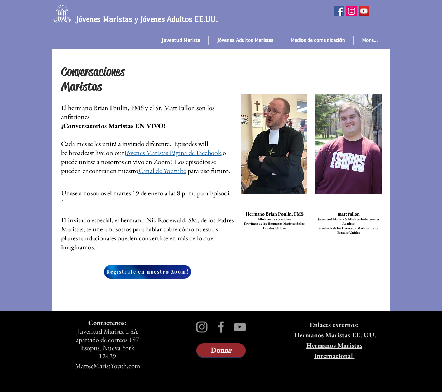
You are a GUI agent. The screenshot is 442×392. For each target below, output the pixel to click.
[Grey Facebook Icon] (220, 326)
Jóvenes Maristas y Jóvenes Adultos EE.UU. (147, 19)
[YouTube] (364, 11)
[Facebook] (339, 11)
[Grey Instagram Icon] (201, 326)
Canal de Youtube (162, 170)
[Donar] (221, 350)
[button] (180, 40)
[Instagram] (351, 11)
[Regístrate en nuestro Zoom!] (147, 272)
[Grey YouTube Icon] (239, 326)
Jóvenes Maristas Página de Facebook (172, 152)
